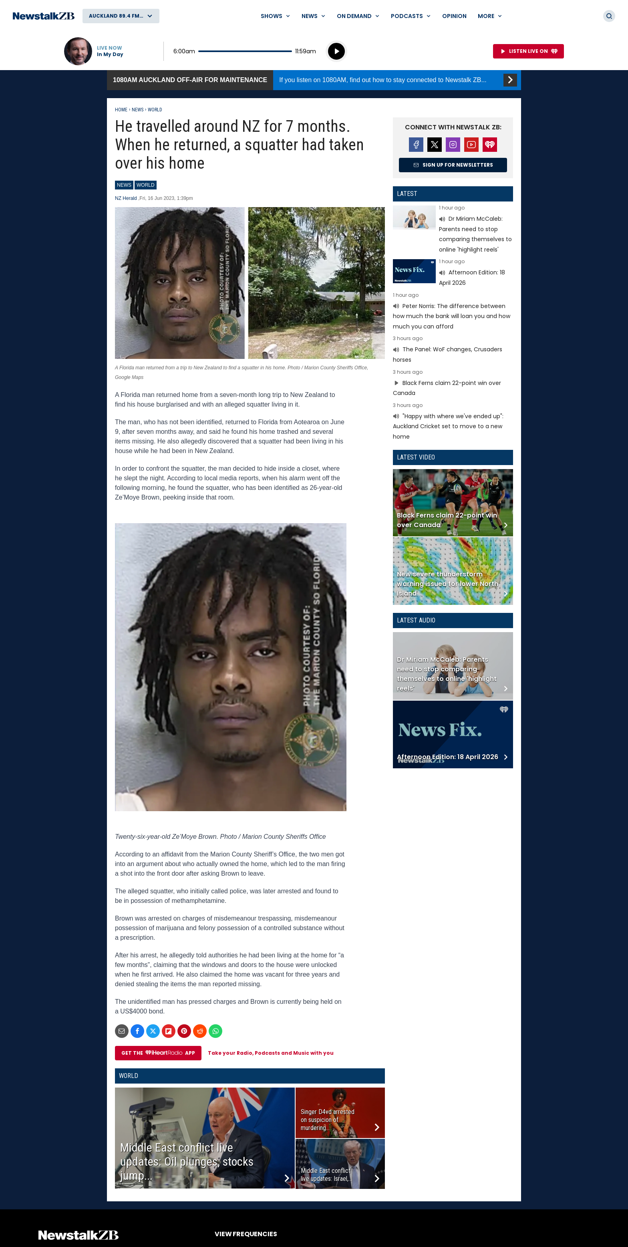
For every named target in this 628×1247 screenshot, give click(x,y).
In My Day (110, 54)
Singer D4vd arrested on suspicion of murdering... (327, 1120)
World (155, 110)
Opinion (454, 16)
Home (121, 110)
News (137, 110)
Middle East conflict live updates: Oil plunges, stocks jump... (187, 1161)
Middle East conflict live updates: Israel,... (326, 1175)
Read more (453, 229)
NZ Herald (126, 198)
